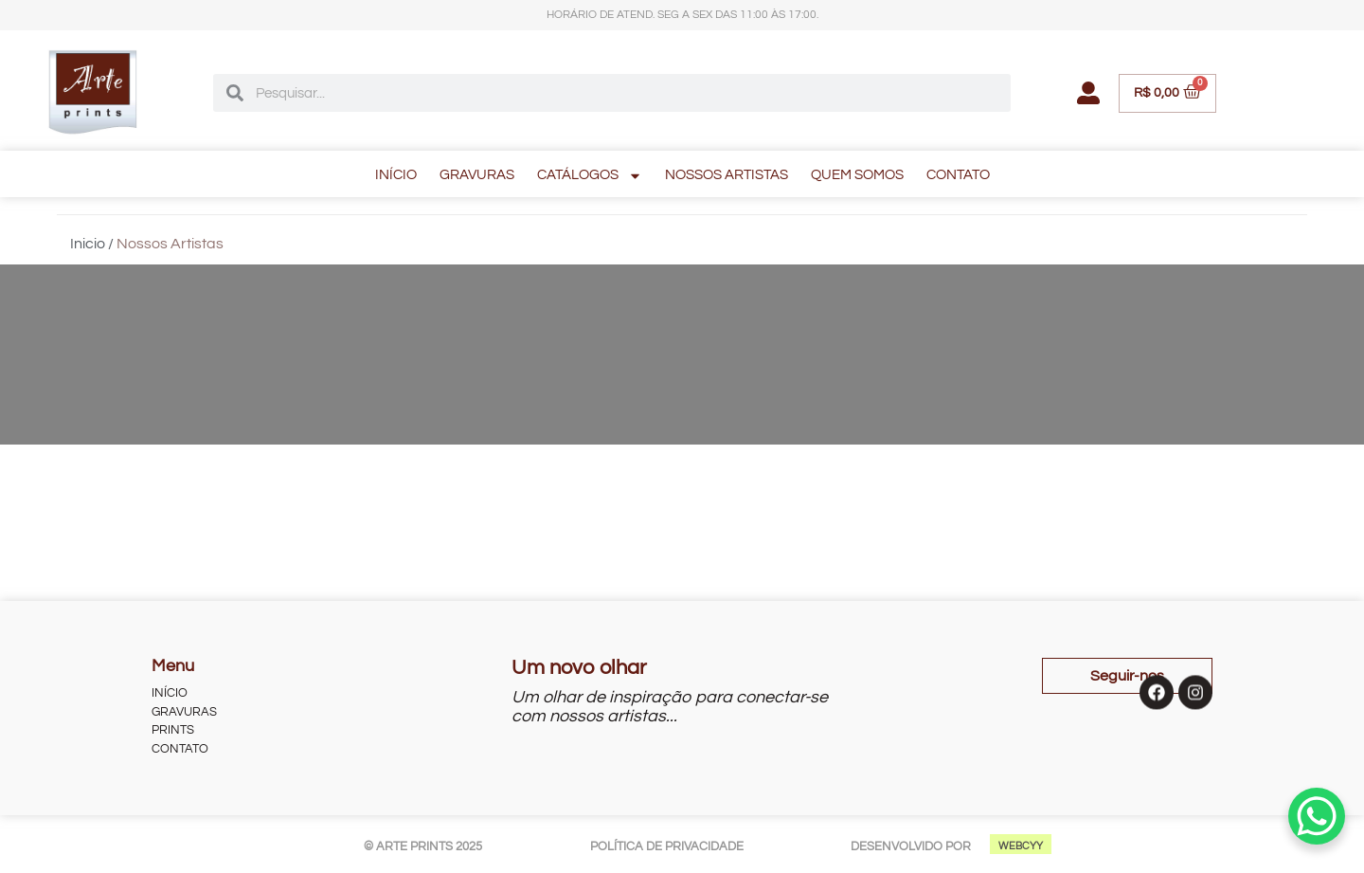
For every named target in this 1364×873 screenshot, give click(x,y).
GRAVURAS (477, 175)
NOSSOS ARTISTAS (726, 175)
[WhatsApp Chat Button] (1316, 816)
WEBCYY (1020, 846)
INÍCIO (396, 175)
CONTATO (958, 175)
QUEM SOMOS (857, 175)
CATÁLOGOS (589, 175)
